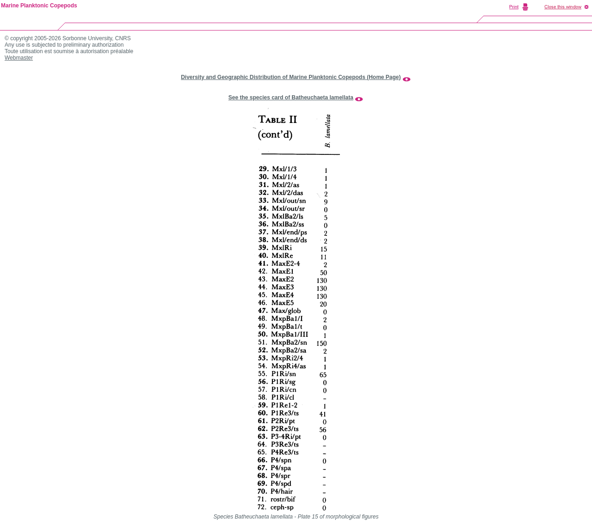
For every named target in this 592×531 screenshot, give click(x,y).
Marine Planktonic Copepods (39, 5)
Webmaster (19, 58)
